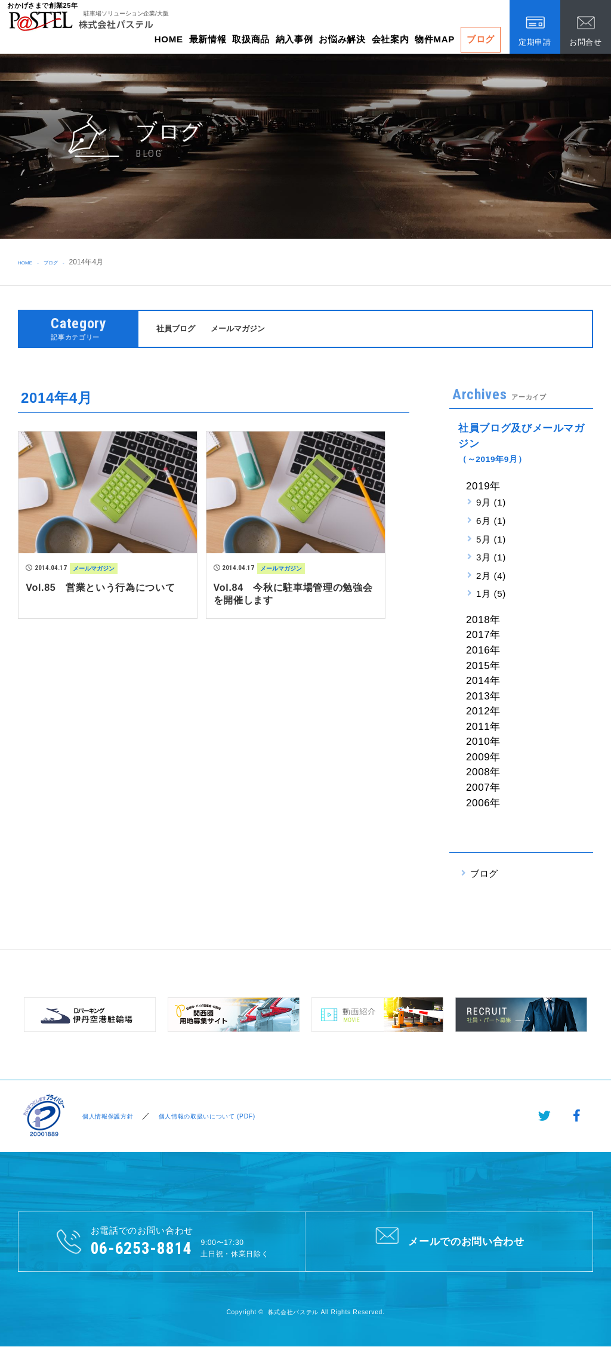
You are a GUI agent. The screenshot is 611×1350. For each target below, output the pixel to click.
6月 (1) (491, 522)
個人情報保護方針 (107, 1117)
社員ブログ (178, 329)
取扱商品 (251, 39)
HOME (169, 39)
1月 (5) (491, 595)
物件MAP (435, 39)
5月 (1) (491, 540)
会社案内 (390, 39)
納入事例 (294, 39)
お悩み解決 (342, 39)
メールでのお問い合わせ (449, 1242)
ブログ (481, 39)
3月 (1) (491, 559)
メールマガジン (248, 329)
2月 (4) (491, 577)
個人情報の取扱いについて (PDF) (221, 1117)
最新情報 (208, 39)
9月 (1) (491, 504)
